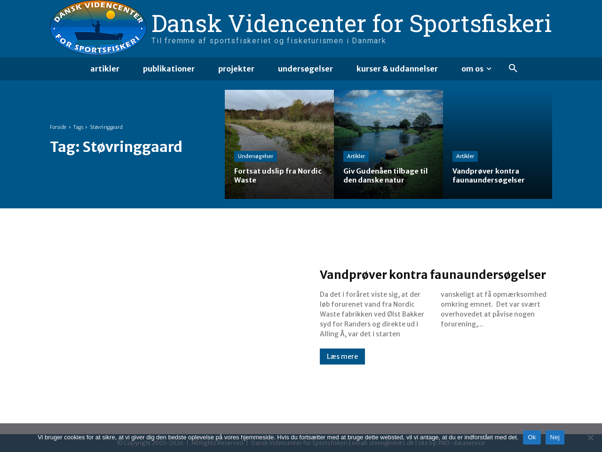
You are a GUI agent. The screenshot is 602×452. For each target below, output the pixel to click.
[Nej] (590, 437)
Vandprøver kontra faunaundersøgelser (389, 273)
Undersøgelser (255, 156)
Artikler (356, 156)
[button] (513, 68)
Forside (58, 127)
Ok (532, 437)
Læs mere (342, 365)
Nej (555, 437)
